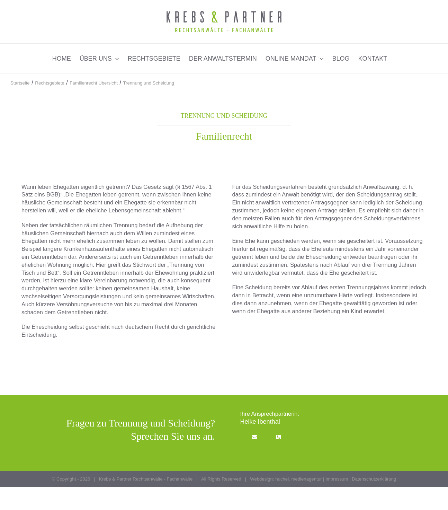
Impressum (336, 479)
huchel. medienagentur (298, 479)
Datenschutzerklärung (374, 479)
